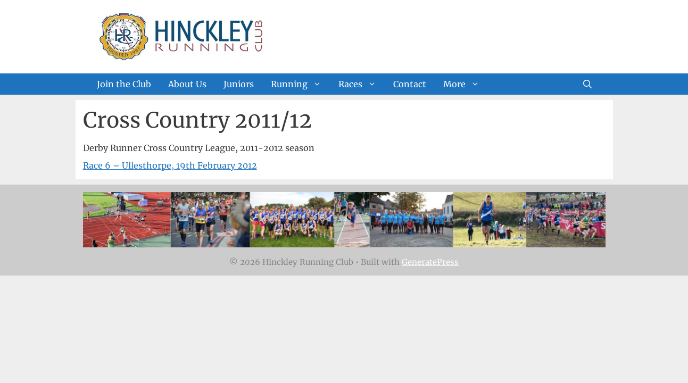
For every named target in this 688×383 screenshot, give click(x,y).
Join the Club (124, 84)
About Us (187, 84)
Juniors (238, 84)
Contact (409, 84)
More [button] (465, 84)
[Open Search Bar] (587, 84)
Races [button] (361, 84)
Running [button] (300, 84)
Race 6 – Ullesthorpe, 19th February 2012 (170, 165)
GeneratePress (430, 262)
